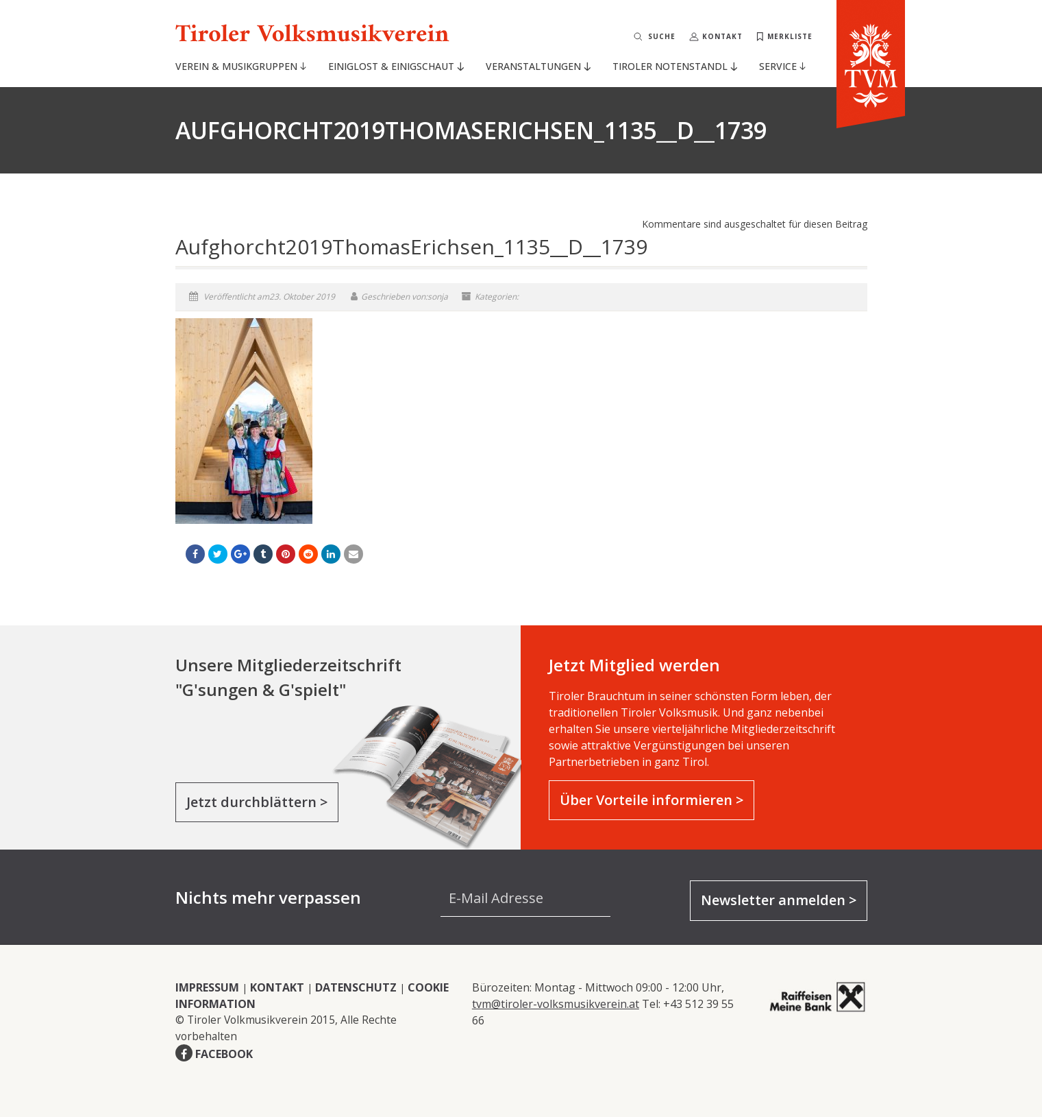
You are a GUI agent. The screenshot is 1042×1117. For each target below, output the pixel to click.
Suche (661, 36)
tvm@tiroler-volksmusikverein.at (555, 1003)
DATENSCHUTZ (356, 987)
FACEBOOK (224, 1053)
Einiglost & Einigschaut (395, 66)
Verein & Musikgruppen (240, 66)
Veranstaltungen (538, 66)
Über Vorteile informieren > (651, 800)
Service (782, 66)
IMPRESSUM (207, 987)
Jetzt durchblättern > (256, 802)
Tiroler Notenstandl (674, 66)
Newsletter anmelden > (778, 900)
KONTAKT (277, 987)
